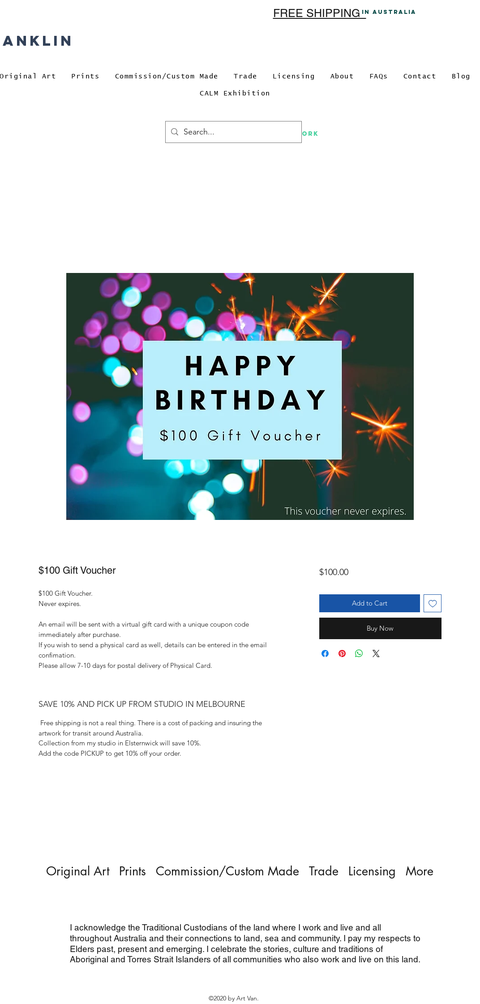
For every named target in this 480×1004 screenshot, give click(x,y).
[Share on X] (376, 653)
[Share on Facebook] (325, 653)
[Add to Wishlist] (433, 603)
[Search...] (233, 132)
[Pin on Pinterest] (342, 653)
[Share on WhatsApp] (359, 653)
